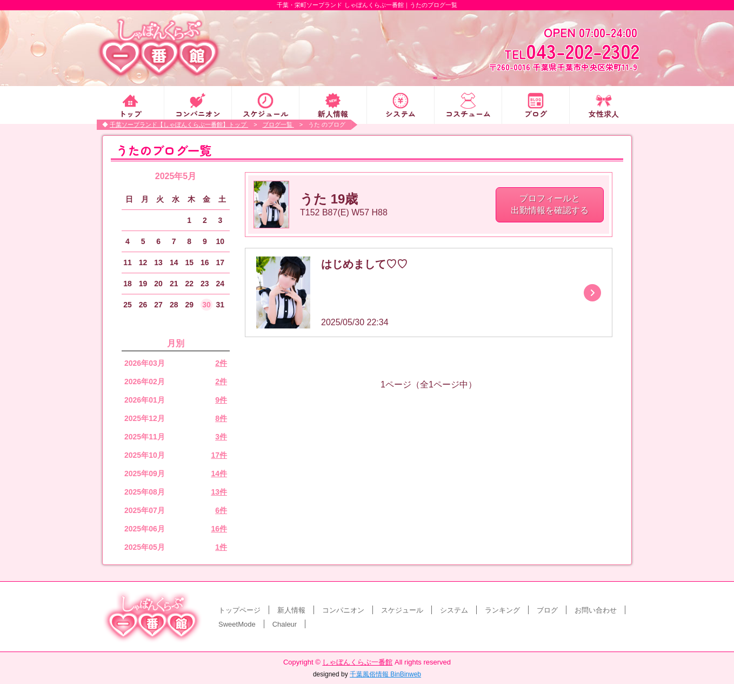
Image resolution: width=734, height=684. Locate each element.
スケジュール (265, 112)
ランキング (502, 610)
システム (400, 112)
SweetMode (237, 624)
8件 (221, 418)
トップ (130, 112)
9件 (221, 400)
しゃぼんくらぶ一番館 (357, 662)
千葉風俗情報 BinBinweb (385, 674)
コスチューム (468, 112)
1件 (221, 547)
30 (206, 304)
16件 (219, 528)
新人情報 (333, 112)
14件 (219, 473)
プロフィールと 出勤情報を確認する (550, 204)
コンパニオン (198, 112)
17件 (219, 455)
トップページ (239, 610)
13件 (219, 492)
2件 (221, 363)
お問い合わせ (596, 610)
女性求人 (604, 112)
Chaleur (284, 624)
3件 (221, 436)
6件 (221, 510)
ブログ (535, 112)
